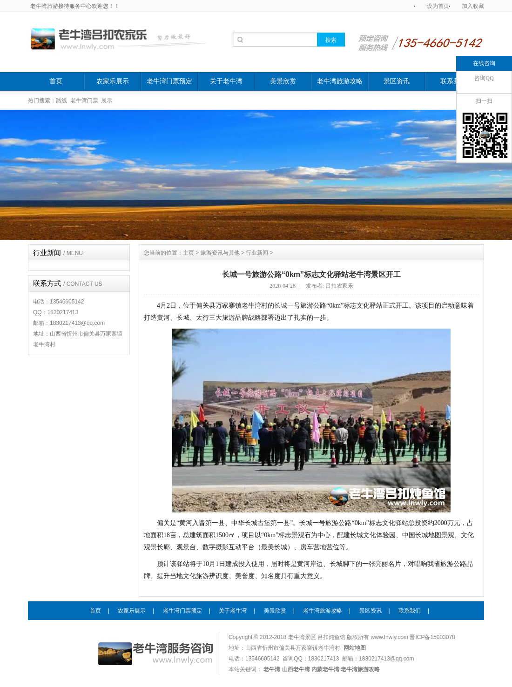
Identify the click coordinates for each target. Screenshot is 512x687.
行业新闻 (58, 252)
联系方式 (67, 283)
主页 (188, 252)
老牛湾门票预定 (169, 81)
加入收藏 (473, 6)
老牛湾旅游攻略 (340, 81)
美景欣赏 (283, 81)
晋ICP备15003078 (432, 637)
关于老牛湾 (226, 81)
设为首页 (438, 6)
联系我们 (453, 81)
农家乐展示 (112, 81)
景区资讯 (397, 81)
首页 (55, 81)
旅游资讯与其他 (220, 252)
